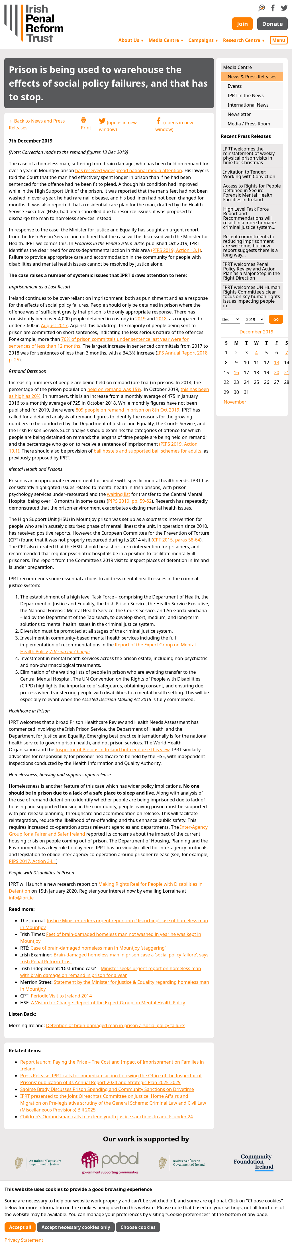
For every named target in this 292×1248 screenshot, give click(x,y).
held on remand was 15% (114, 389)
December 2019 (256, 332)
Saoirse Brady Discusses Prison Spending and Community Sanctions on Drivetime (107, 1089)
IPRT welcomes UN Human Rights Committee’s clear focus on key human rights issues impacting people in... (251, 296)
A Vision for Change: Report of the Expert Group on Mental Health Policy (108, 1002)
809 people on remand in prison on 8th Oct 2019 (127, 410)
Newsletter (239, 114)
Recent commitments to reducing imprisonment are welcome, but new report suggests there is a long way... (250, 245)
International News (248, 105)
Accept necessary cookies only (76, 1227)
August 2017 (54, 325)
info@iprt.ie (21, 898)
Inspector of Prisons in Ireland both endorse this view (113, 749)
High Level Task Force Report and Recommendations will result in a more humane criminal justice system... (249, 218)
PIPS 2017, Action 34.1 (32, 861)
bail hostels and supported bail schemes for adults (147, 451)
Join (242, 24)
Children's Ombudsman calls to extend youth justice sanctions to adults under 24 (106, 1116)
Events (235, 86)
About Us (131, 40)
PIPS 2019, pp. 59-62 (130, 501)
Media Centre (166, 40)
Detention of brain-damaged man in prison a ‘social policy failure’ (115, 1025)
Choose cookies (138, 1227)
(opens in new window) (118, 125)
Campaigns (204, 40)
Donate (272, 24)
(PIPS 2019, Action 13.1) (176, 250)
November (235, 402)
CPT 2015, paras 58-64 (176, 540)
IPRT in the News (246, 95)
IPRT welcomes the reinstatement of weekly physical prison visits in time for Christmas (249, 156)
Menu (278, 40)
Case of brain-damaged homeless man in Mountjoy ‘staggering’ (98, 948)
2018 (161, 318)
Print (86, 124)
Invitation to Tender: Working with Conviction (249, 174)
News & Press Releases (252, 77)
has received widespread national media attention (128, 170)
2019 (140, 318)
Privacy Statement (24, 1240)
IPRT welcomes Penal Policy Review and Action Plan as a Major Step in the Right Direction (251, 271)
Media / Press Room (249, 124)
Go (276, 319)
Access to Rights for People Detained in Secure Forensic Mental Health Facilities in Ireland (252, 193)
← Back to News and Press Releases (37, 124)
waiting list (118, 494)
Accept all (20, 1227)
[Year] (254, 319)
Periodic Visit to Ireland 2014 (61, 996)
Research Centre (244, 40)
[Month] (230, 319)
